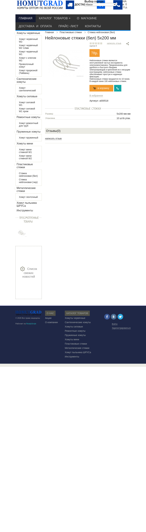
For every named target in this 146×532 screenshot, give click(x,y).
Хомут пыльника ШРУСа (27, 204)
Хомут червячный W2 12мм (28, 46)
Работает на (25, 324)
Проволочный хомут (26, 65)
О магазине (87, 18)
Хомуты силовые (27, 96)
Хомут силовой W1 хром (27, 110)
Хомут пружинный (28, 137)
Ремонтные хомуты (28, 117)
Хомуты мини (25, 143)
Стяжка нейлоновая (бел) (28, 174)
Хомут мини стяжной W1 (25, 150)
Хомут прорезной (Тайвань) (28, 71)
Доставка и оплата (35, 26)
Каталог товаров (53, 18)
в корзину (103, 88)
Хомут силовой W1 (27, 103)
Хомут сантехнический (27, 89)
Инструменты (25, 210)
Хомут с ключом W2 (27, 59)
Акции (48, 318)
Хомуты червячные (28, 33)
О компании (51, 322)
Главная (25, 18)
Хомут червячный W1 (28, 53)
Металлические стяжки (26, 189)
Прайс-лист (68, 26)
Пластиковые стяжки (25, 166)
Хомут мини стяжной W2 (25, 157)
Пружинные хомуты (28, 131)
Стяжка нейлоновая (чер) (28, 180)
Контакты (93, 26)
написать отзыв (114, 43)
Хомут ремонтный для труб (28, 124)
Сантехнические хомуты (26, 80)
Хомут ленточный (28, 197)
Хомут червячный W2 (28, 40)
